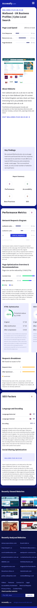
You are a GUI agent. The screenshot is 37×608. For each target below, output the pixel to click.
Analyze (29, 595)
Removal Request (25, 585)
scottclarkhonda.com (9, 552)
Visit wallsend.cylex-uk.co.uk (16, 117)
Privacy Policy (6, 588)
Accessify (9, 3)
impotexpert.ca (7, 548)
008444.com (5, 562)
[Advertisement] (18, 52)
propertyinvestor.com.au (10, 557)
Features (11, 582)
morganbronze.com (8, 566)
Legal (28, 582)
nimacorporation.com (9, 543)
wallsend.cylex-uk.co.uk (12, 10)
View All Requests (18, 235)
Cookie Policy (17, 588)
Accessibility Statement (9, 585)
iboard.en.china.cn (8, 571)
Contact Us (20, 582)
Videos (4, 582)
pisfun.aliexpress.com (9, 576)
